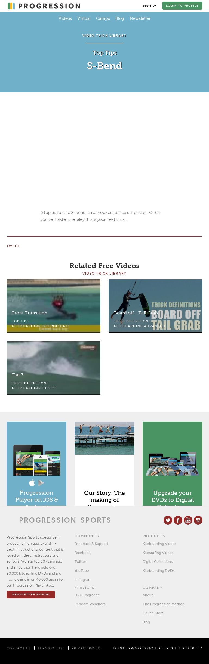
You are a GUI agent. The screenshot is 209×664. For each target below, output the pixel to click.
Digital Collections (158, 561)
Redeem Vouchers (90, 603)
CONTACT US (19, 648)
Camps (103, 18)
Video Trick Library (104, 274)
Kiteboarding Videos (160, 543)
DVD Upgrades (87, 594)
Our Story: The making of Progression (104, 500)
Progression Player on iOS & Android (36, 500)
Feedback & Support (91, 543)
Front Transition (29, 313)
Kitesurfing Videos (158, 552)
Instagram (83, 579)
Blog (119, 18)
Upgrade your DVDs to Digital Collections (172, 500)
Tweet (13, 247)
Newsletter (140, 18)
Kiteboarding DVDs (159, 570)
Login (182, 6)
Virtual (84, 18)
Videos (65, 18)
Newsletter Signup (30, 595)
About (148, 594)
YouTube (82, 570)
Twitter (80, 561)
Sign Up (149, 6)
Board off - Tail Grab (136, 313)
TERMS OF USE (51, 648)
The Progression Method (164, 603)
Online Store (153, 612)
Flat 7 (17, 375)
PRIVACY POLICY (87, 648)
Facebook (83, 552)
